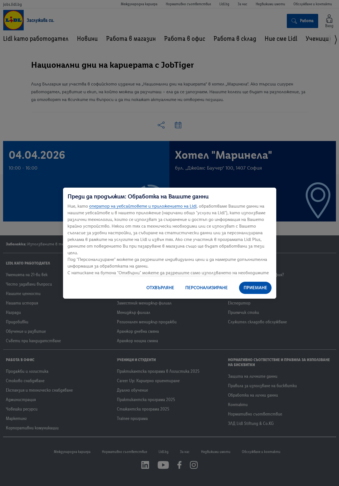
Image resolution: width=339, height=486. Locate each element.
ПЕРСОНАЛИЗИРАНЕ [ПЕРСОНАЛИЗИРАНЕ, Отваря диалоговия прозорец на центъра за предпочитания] (206, 287)
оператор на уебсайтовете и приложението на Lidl (143, 206)
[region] (169, 243)
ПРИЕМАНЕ (255, 287)
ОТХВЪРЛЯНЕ (160, 287)
